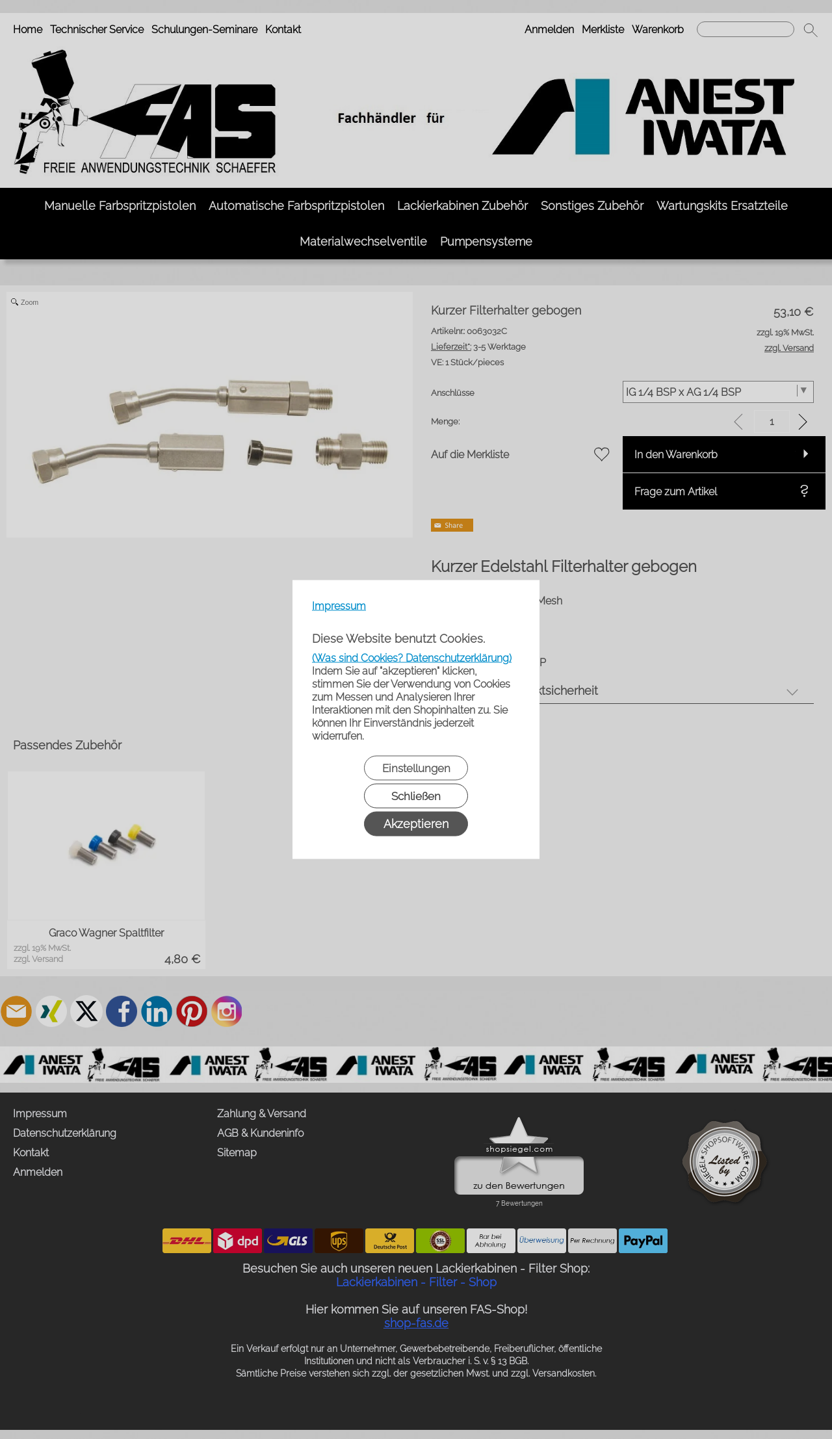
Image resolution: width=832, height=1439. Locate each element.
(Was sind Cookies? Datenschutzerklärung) (412, 658)
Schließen (416, 796)
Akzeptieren (416, 824)
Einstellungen (416, 768)
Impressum (339, 606)
